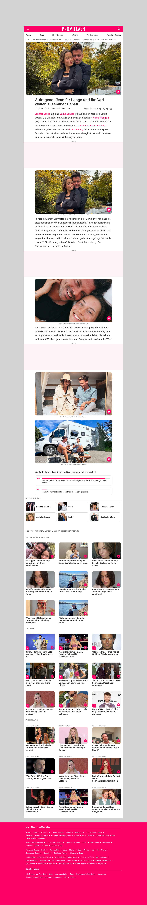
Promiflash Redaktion (60, 109)
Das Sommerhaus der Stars (92, 125)
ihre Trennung (76, 129)
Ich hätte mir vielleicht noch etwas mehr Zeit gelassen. (65, 492)
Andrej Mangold (101, 117)
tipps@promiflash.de (70, 531)
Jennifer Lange (42, 114)
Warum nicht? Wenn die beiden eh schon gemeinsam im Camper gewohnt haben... (74, 481)
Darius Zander (67, 114)
